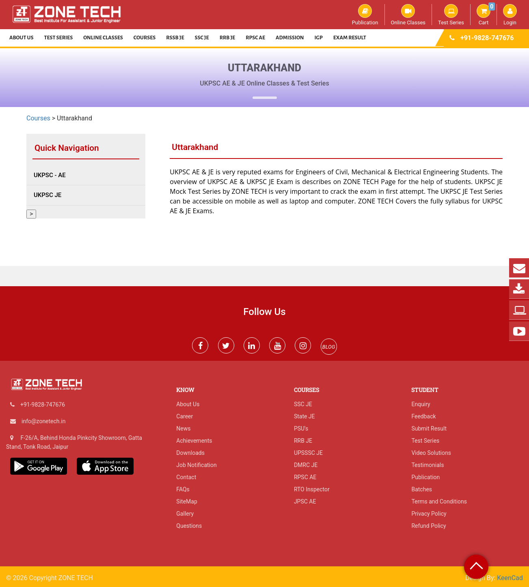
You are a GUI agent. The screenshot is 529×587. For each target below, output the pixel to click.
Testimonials (427, 465)
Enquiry (420, 404)
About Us (21, 38)
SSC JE (202, 38)
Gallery (185, 513)
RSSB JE (175, 38)
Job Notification (196, 465)
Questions (189, 526)
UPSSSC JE (308, 453)
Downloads (190, 453)
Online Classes (408, 14)
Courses (145, 38)
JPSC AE (305, 501)
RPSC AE (255, 38)
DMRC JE (305, 465)
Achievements (194, 440)
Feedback (423, 416)
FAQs (183, 489)
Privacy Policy (428, 513)
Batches (421, 489)
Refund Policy (428, 526)
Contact (186, 477)
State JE (304, 416)
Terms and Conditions (439, 501)
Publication (365, 14)
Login (510, 14)
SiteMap (186, 501)
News (183, 428)
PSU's (301, 428)
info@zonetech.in (43, 421)
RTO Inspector (312, 489)
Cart (486, 14)
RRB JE (227, 38)
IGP (319, 38)
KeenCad (510, 578)
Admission (290, 38)
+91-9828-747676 (487, 38)
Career (184, 416)
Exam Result (349, 38)
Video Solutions (431, 453)
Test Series (451, 14)
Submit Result (429, 428)
